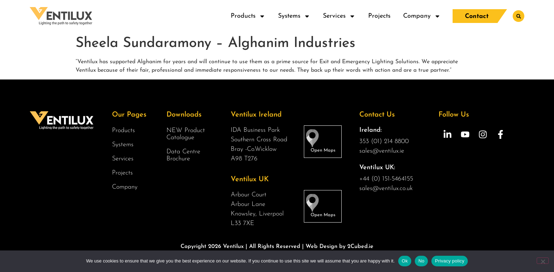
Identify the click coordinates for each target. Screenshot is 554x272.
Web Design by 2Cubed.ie (339, 246)
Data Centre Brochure (183, 155)
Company (421, 16)
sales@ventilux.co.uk (386, 188)
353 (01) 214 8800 (384, 141)
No (421, 261)
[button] (518, 16)
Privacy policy (449, 261)
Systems (294, 16)
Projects (379, 16)
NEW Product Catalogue (185, 134)
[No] (543, 261)
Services (339, 16)
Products (247, 16)
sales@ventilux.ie (381, 151)
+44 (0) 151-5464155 (386, 179)
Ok (405, 261)
